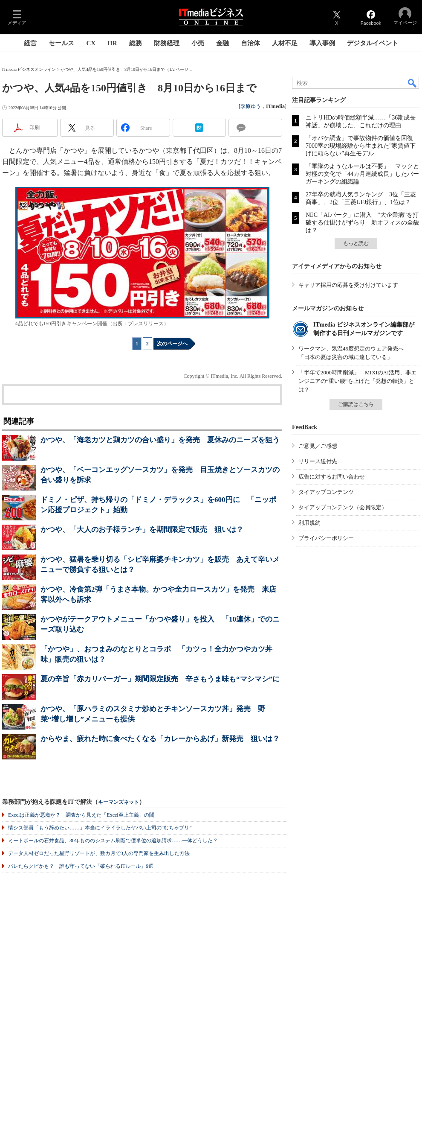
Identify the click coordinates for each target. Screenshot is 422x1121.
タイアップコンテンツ (326, 492)
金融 (222, 43)
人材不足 (285, 43)
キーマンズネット (118, 802)
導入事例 (322, 43)
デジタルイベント (372, 43)
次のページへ (172, 344)
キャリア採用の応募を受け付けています (348, 285)
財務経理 (166, 43)
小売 (197, 43)
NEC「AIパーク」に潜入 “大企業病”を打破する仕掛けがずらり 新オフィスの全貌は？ (362, 223)
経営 (30, 43)
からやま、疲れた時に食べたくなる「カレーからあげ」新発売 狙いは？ (160, 739)
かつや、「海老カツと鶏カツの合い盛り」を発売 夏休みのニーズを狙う (160, 440)
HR (112, 43)
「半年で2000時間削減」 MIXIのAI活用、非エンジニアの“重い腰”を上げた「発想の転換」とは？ (357, 381)
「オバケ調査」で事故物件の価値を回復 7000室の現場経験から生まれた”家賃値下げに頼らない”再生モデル (362, 146)
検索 (412, 83)
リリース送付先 (317, 461)
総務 (135, 43)
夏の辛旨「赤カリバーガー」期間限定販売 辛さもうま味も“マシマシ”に (160, 679)
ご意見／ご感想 (317, 446)
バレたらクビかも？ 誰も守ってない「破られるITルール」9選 (80, 866)
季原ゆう (250, 106)
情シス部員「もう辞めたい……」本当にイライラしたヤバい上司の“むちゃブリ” (100, 828)
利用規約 (309, 523)
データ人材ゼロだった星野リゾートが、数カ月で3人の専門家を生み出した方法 (99, 853)
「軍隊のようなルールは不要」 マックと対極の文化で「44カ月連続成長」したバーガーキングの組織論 (362, 174)
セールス (61, 43)
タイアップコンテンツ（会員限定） (342, 507)
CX (90, 43)
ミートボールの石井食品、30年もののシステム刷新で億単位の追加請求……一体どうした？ (113, 841)
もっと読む (356, 243)
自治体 (250, 43)
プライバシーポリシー (326, 538)
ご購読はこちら (356, 404)
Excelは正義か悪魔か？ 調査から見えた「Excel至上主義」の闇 (81, 815)
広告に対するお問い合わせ (331, 476)
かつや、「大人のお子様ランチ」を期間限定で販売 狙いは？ (141, 529)
